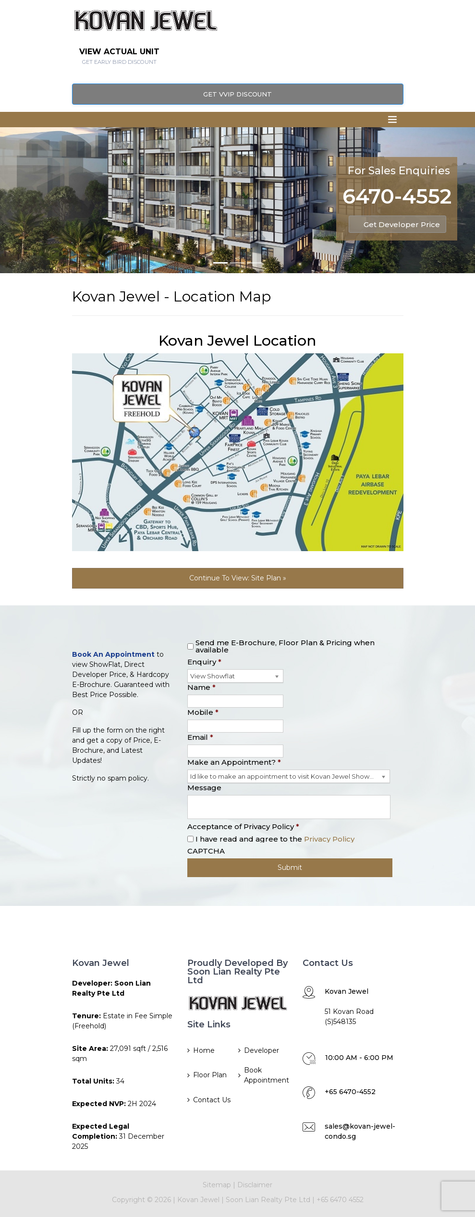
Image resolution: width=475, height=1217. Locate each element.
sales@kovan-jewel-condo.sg (360, 1131)
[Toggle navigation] (392, 119)
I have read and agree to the (274, 839)
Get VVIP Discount (237, 94)
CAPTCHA (206, 851)
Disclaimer (254, 1185)
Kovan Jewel (197, 1199)
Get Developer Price (402, 224)
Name (201, 687)
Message (204, 787)
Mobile (203, 712)
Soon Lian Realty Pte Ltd (268, 1199)
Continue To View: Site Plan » (237, 578)
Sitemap (217, 1185)
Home (204, 1050)
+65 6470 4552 (340, 1199)
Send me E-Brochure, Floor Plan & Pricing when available (285, 646)
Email (200, 737)
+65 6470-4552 (350, 1091)
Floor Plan (210, 1075)
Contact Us (212, 1100)
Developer (261, 1050)
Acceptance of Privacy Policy (243, 826)
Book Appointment (266, 1075)
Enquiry (204, 661)
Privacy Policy (329, 838)
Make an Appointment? (234, 762)
